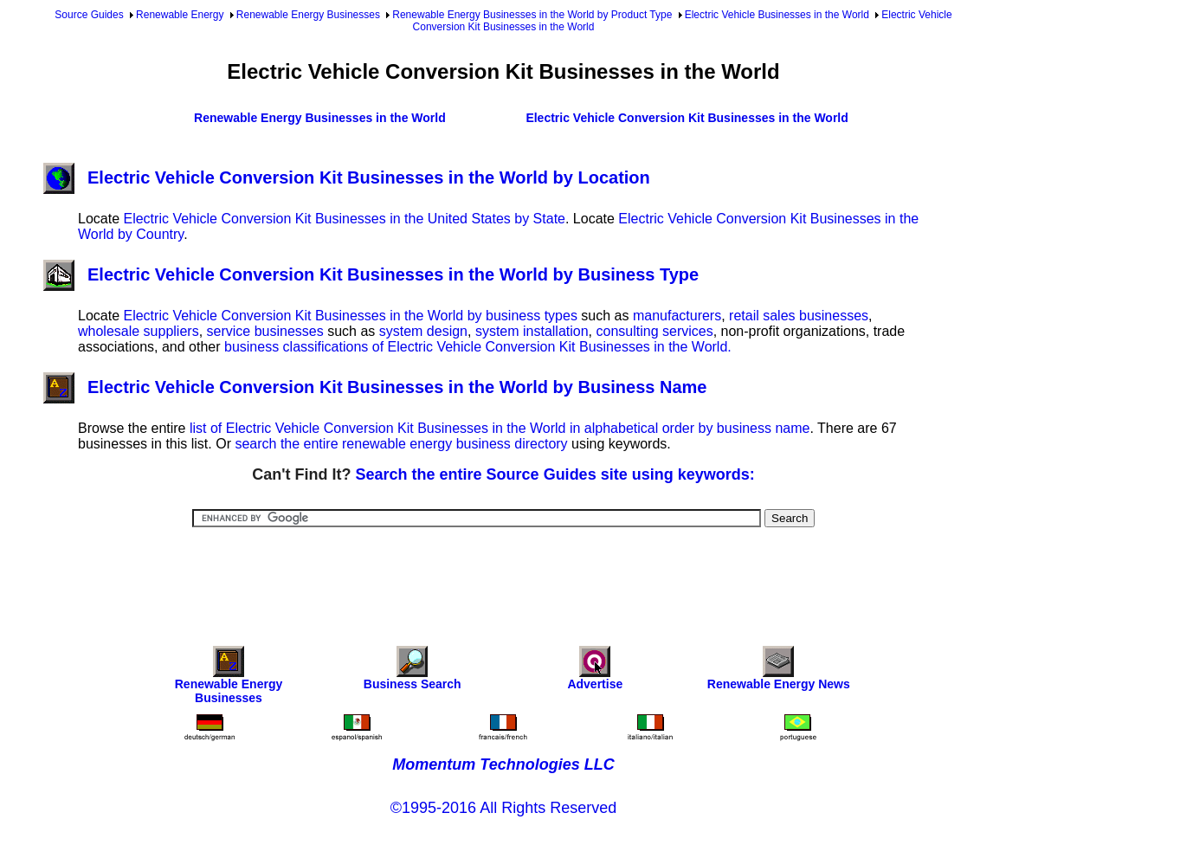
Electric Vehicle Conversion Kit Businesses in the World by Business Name (374, 387)
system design (423, 331)
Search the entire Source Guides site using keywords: (555, 474)
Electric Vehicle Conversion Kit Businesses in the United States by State (343, 218)
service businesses (265, 331)
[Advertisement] (504, 575)
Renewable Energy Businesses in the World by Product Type (532, 15)
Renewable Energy (179, 15)
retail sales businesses (798, 315)
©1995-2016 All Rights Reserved (503, 807)
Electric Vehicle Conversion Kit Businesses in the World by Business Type (371, 274)
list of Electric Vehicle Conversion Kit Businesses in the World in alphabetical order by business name (500, 428)
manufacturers (677, 315)
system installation (532, 331)
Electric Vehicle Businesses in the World (777, 15)
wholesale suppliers (138, 331)
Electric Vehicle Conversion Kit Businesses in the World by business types (350, 315)
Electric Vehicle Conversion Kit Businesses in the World (687, 118)
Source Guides (89, 15)
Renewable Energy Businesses (308, 15)
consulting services (654, 331)
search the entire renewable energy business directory (401, 443)
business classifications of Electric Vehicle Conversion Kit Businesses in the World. (478, 346)
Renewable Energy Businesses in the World (320, 118)
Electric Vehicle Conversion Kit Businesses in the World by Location (346, 177)
